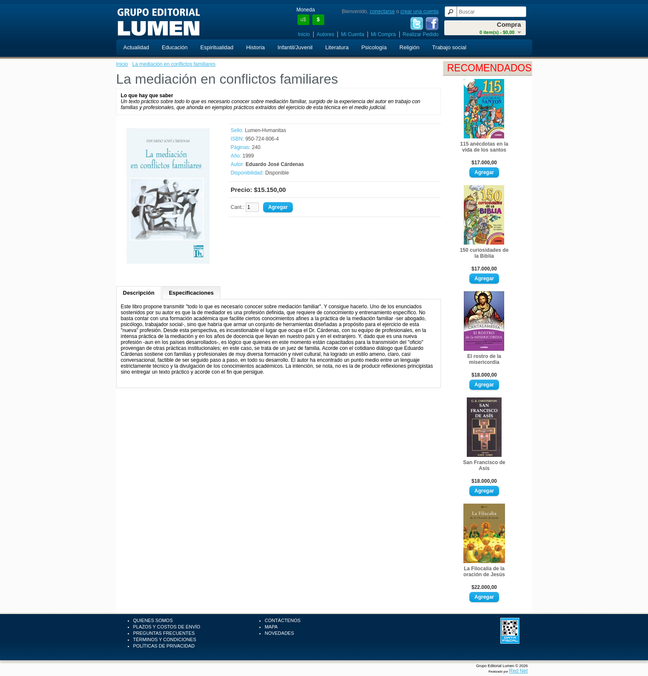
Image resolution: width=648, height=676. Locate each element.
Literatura (336, 47)
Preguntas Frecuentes (164, 633)
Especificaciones (191, 293)
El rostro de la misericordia (484, 359)
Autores (325, 34)
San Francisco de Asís (484, 465)
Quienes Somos (153, 620)
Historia (255, 47)
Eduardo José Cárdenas (275, 164)
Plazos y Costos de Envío (166, 626)
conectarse (382, 11)
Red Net (518, 671)
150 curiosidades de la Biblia (484, 253)
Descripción (138, 293)
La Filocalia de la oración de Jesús (484, 571)
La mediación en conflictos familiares (174, 64)
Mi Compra (383, 34)
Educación (175, 47)
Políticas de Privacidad (164, 645)
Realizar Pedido (421, 34)
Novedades (279, 633)
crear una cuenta (419, 11)
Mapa (271, 626)
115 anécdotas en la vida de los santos (484, 147)
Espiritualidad (216, 47)
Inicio (304, 34)
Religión (409, 47)
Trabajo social (449, 47)
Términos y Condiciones (164, 639)
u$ (303, 20)
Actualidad (136, 47)
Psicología (374, 47)
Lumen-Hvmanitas (265, 130)
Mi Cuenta (352, 34)
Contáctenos (282, 620)
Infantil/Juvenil (295, 47)
